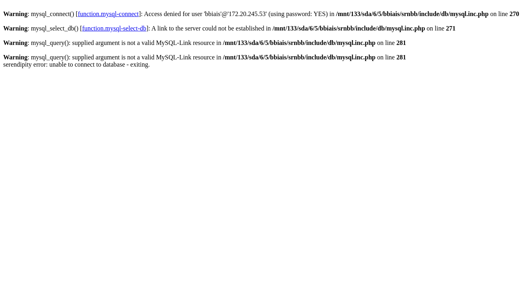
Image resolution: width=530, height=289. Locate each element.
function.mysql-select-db (114, 28)
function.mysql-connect (108, 13)
